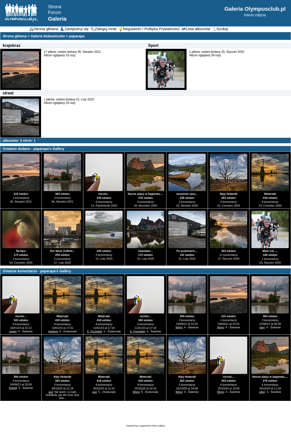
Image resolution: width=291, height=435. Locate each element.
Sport (153, 45)
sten (262, 327)
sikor (262, 391)
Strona (54, 6)
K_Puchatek (94, 331)
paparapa (76, 36)
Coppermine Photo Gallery (152, 426)
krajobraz (11, 45)
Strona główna (15, 36)
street (8, 93)
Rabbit (13, 387)
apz (50, 391)
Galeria (57, 19)
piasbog (53, 331)
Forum (54, 12)
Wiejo (179, 327)
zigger (12, 331)
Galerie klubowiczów (48, 36)
